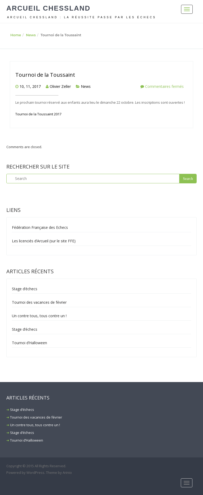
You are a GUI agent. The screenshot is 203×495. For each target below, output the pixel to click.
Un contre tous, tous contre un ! (39, 315)
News (31, 35)
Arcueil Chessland (48, 8)
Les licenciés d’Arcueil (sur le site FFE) (44, 240)
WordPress (35, 472)
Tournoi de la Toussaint (45, 74)
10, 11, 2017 (30, 86)
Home (15, 35)
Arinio (67, 472)
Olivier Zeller (60, 86)
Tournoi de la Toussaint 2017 (38, 114)
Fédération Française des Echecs (40, 227)
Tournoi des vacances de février (39, 302)
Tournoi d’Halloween (29, 342)
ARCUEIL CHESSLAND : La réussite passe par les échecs (81, 17)
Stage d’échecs (24, 288)
